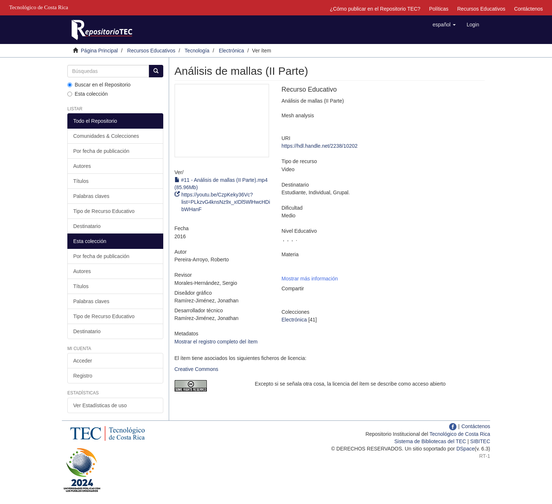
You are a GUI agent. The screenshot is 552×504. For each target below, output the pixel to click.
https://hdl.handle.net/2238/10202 (319, 146)
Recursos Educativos (481, 9)
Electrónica (231, 51)
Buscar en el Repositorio (99, 85)
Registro (82, 376)
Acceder (82, 361)
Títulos (81, 181)
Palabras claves (91, 196)
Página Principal (99, 51)
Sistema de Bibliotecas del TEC (430, 441)
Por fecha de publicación (101, 151)
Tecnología (196, 51)
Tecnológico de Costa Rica (459, 434)
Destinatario (87, 226)
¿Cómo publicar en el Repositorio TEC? (375, 9)
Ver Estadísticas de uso (100, 405)
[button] (444, 24)
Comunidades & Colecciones (106, 136)
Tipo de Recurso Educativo (104, 211)
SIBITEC (480, 441)
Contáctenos (528, 9)
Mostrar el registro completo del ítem (216, 342)
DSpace (465, 449)
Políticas (438, 9)
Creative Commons (197, 369)
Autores (82, 166)
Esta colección (87, 94)
